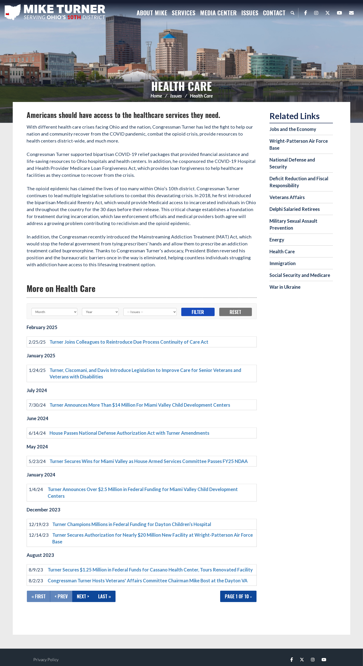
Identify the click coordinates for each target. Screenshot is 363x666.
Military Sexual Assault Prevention (293, 224)
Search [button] (292, 13)
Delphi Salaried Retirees (294, 209)
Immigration (282, 263)
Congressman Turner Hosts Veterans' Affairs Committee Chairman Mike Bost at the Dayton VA (147, 580)
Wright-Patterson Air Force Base (298, 144)
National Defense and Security (292, 163)
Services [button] (183, 12)
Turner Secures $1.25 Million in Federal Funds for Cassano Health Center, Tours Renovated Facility (150, 569)
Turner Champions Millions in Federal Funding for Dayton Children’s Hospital (131, 524)
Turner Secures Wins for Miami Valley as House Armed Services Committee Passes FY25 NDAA (149, 461)
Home (156, 95)
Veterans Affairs (287, 197)
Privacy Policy (46, 659)
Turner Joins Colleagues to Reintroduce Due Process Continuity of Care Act (129, 342)
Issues (176, 95)
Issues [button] (249, 12)
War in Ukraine (284, 287)
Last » (104, 596)
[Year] (100, 312)
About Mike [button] (152, 12)
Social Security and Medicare (299, 275)
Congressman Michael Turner (62, 13)
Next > (83, 596)
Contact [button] (274, 12)
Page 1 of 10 (238, 596)
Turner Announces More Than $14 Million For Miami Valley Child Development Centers (140, 405)
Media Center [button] (218, 12)
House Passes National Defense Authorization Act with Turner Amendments (129, 433)
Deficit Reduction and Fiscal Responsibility (298, 182)
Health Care (181, 86)
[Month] (54, 312)
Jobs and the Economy (292, 129)
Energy (276, 239)
